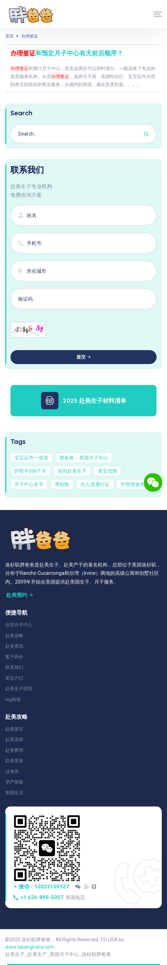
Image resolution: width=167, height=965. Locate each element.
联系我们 (14, 667)
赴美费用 (14, 750)
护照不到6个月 (30, 471)
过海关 (12, 771)
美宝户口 (14, 678)
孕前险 (62, 484)
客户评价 (14, 656)
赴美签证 (14, 729)
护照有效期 (133, 484)
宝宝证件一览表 (31, 458)
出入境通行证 (95, 484)
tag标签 (13, 699)
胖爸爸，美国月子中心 (83, 458)
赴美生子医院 (18, 688)
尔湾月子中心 (18, 624)
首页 (9, 36)
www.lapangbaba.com (29, 947)
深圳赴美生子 (72, 471)
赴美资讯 (14, 646)
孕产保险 (14, 782)
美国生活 (14, 792)
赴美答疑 (14, 760)
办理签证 (29, 36)
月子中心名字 (28, 484)
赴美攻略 (14, 635)
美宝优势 (107, 471)
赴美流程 (14, 739)
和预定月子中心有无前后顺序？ (66, 53)
